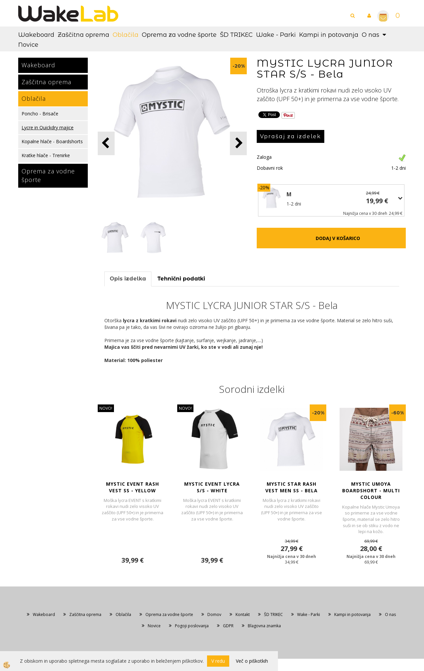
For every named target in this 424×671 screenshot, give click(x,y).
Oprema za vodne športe (179, 34)
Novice (28, 44)
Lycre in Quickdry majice (48, 127)
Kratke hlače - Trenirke (46, 155)
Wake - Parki (276, 34)
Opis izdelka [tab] (128, 278)
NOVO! (105, 408)
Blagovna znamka (264, 626)
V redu (218, 661)
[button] (238, 143)
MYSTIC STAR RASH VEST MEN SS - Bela (291, 487)
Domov (214, 614)
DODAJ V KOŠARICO (338, 238)
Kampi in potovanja (328, 34)
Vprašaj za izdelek (290, 136)
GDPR (228, 626)
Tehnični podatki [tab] (181, 278)
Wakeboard (36, 34)
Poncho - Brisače (40, 113)
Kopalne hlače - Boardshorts (52, 141)
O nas (370, 34)
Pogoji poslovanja (192, 626)
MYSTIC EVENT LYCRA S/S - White (212, 487)
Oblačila (125, 34)
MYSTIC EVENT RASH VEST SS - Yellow (132, 487)
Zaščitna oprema (83, 34)
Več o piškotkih (252, 661)
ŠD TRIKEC (236, 34)
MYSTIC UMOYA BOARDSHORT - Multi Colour (371, 490)
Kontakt (243, 614)
